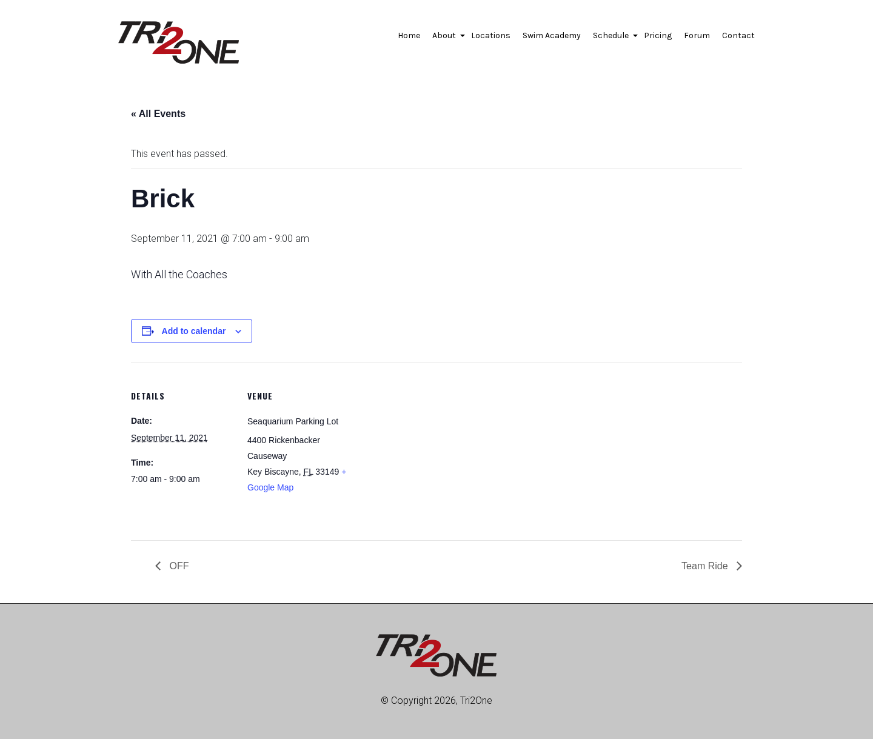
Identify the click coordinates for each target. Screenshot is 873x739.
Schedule (612, 38)
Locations (490, 35)
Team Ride (706, 566)
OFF (178, 566)
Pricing (658, 35)
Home (409, 35)
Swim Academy (552, 35)
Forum (697, 35)
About (445, 38)
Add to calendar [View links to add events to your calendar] (194, 331)
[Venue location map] (428, 446)
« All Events (158, 114)
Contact (738, 35)
